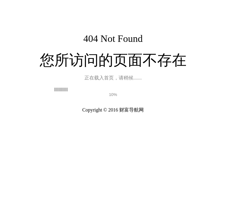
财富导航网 (131, 109)
